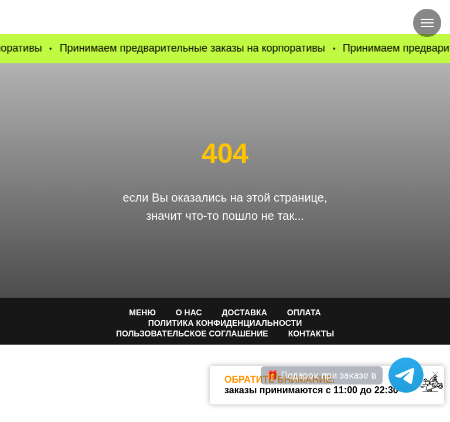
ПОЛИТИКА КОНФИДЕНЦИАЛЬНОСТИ (225, 323)
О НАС (189, 312)
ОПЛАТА (304, 312)
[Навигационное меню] (427, 23)
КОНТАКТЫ (311, 333)
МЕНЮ (142, 312)
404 (225, 153)
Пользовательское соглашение (192, 333)
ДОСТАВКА (244, 312)
